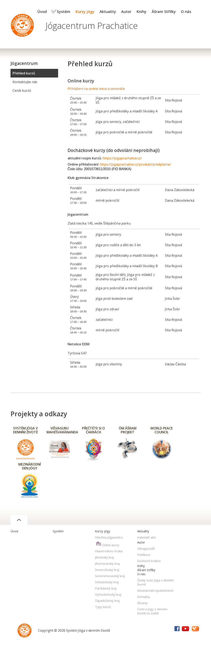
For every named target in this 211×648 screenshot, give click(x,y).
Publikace (143, 555)
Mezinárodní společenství (155, 590)
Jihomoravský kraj (107, 563)
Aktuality (108, 11)
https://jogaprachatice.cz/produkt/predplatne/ (135, 164)
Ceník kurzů (22, 90)
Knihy (141, 11)
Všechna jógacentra (109, 537)
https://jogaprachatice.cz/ (122, 158)
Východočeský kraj (108, 594)
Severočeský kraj (107, 570)
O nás (186, 11)
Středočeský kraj (107, 582)
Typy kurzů (103, 607)
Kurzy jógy (84, 11)
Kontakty (143, 597)
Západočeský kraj (107, 601)
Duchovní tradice (149, 561)
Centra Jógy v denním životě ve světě (152, 611)
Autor (126, 11)
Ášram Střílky (164, 11)
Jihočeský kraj (104, 557)
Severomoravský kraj (110, 576)
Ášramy (142, 603)
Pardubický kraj (105, 588)
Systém (63, 11)
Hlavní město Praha (109, 551)
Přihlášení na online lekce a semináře (96, 88)
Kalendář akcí (146, 537)
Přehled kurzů (24, 73)
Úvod (42, 11)
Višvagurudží (146, 548)
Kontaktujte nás (25, 82)
